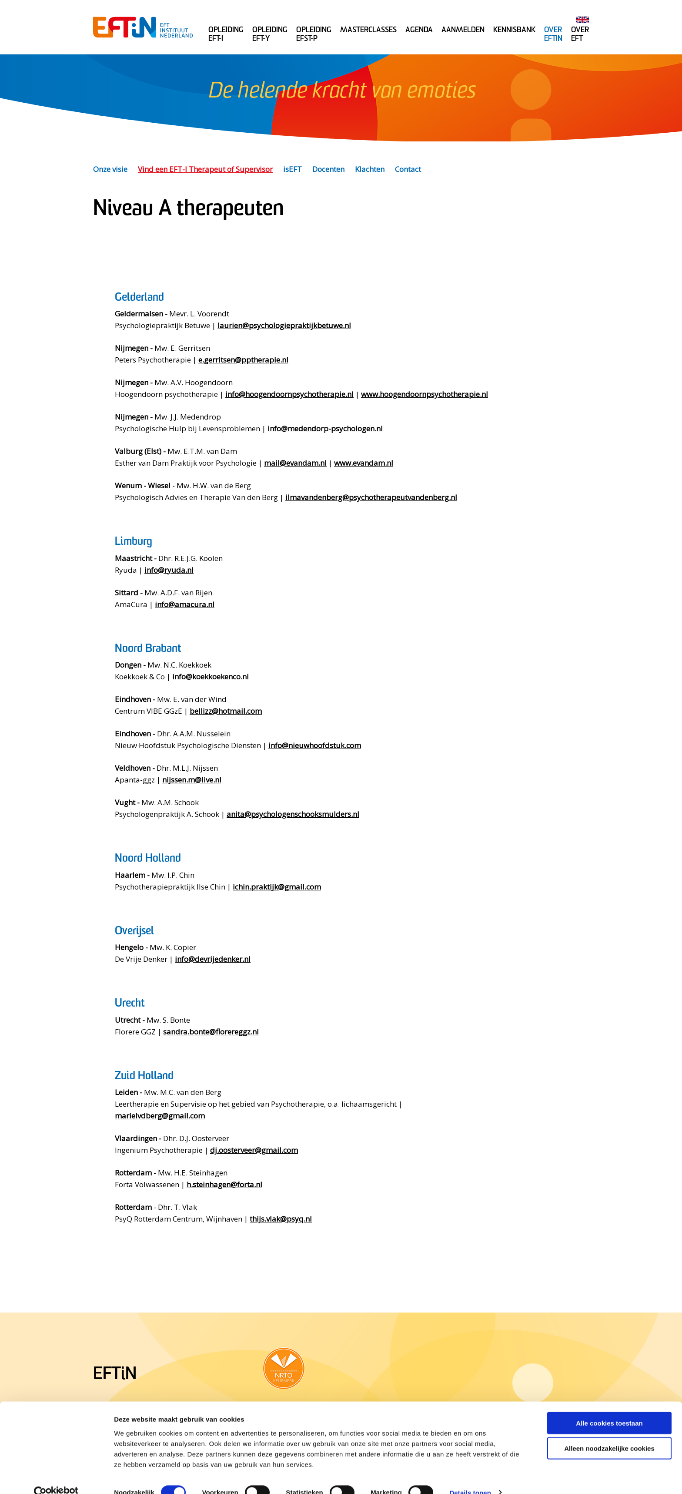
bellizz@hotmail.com (226, 711)
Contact (408, 169)
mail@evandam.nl (295, 463)
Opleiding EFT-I (226, 35)
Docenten (328, 169)
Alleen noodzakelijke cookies (609, 1433)
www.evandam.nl (363, 463)
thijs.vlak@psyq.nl (281, 1219)
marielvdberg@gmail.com (160, 1116)
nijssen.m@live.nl (191, 780)
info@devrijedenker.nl (213, 959)
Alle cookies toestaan (609, 1407)
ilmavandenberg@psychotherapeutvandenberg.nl (371, 498)
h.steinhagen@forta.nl (224, 1185)
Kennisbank (514, 30)
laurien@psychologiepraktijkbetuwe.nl (284, 326)
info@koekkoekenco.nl (210, 677)
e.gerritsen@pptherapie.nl (243, 360)
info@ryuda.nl (169, 570)
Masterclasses (368, 30)
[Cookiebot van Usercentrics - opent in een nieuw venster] (56, 1477)
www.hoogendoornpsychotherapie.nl (424, 394)
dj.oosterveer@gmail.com (254, 1150)
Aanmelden (463, 30)
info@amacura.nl (184, 604)
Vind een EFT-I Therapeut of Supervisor (205, 169)
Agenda (419, 30)
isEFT (292, 169)
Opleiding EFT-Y (270, 35)
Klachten (369, 169)
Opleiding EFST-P (313, 35)
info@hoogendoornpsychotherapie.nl (289, 394)
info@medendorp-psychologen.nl (325, 429)
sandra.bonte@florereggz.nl (211, 1032)
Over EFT (580, 35)
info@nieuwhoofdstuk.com (314, 746)
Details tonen (470, 1477)
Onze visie (110, 169)
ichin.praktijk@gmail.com (277, 887)
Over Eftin (553, 35)
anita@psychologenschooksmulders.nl (293, 814)
